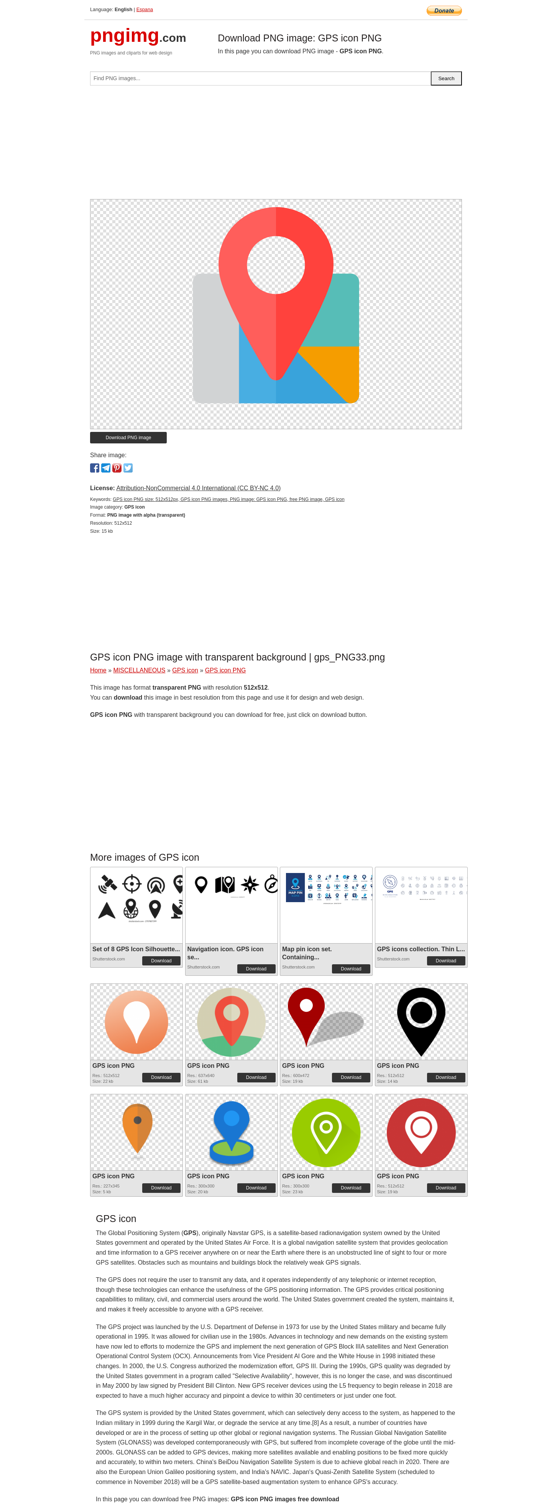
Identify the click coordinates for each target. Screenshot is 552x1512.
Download (161, 961)
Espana (144, 9)
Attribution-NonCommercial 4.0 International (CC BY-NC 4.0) (198, 488)
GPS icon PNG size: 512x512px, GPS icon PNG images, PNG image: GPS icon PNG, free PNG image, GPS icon (228, 499)
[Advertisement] (276, 145)
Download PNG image (128, 437)
